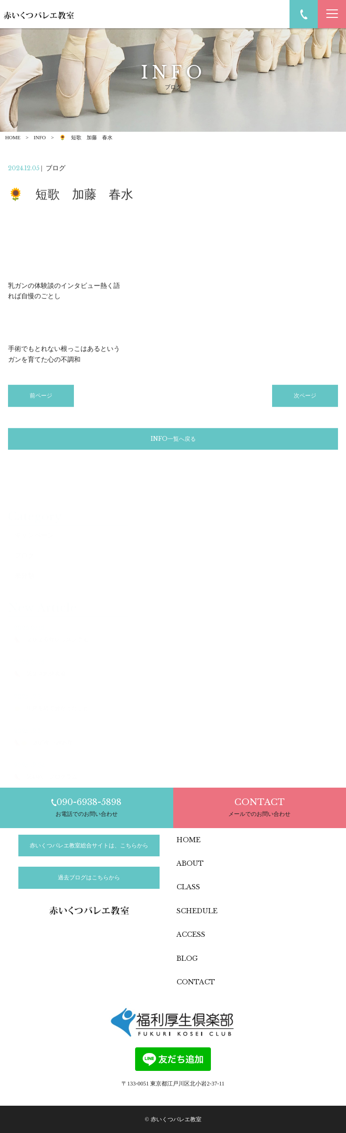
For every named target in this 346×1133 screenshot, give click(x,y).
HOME (12, 137)
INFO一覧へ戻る (173, 439)
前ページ (41, 397)
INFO (40, 137)
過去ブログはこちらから (89, 877)
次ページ (305, 397)
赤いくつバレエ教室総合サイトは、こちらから (89, 845)
